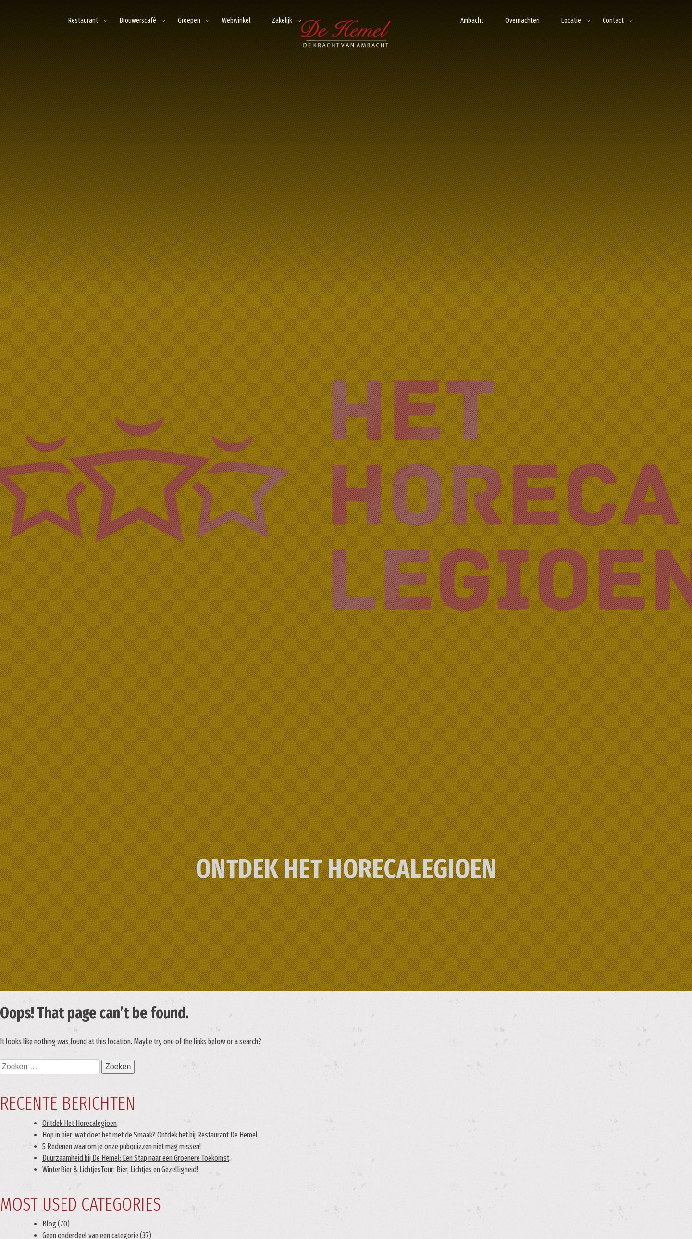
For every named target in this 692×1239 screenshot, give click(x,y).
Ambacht (471, 20)
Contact (613, 20)
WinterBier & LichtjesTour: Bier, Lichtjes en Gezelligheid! (120, 1169)
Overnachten (522, 20)
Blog (49, 1223)
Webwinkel (236, 20)
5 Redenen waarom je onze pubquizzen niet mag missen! (121, 1146)
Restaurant (83, 20)
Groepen (189, 20)
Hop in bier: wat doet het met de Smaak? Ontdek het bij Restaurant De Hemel (150, 1134)
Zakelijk (282, 20)
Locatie (571, 20)
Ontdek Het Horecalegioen (79, 1123)
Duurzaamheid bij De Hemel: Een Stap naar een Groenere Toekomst (135, 1157)
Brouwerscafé (138, 20)
